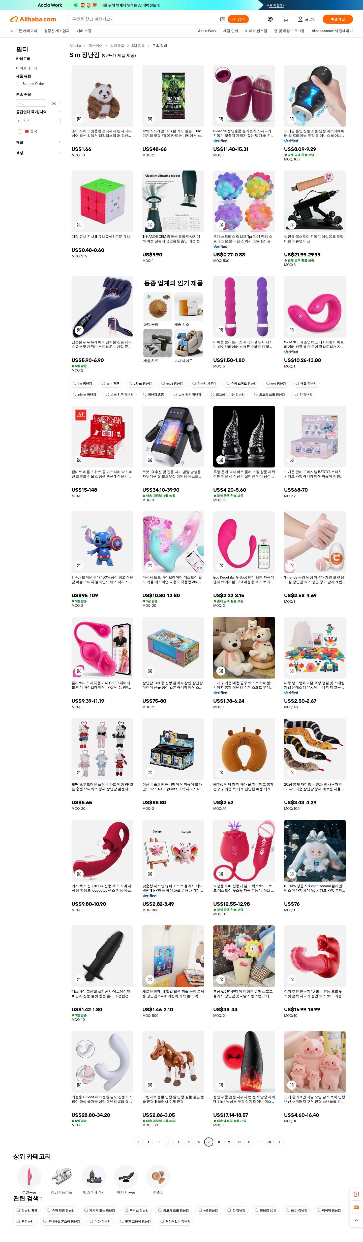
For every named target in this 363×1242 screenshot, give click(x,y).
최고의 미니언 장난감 (228, 395)
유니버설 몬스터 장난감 (61, 1222)
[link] (356, 1194)
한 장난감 (303, 395)
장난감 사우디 (204, 384)
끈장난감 (25, 1222)
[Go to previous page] (138, 1142)
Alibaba (75, 46)
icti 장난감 (208, 1211)
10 (239, 1142)
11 (249, 1142)
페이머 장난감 (329, 1211)
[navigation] (38, 594)
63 (269, 1142)
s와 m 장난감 (140, 384)
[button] (223, 19)
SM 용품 (138, 46)
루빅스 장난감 (136, 1211)
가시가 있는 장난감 (99, 1211)
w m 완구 (110, 384)
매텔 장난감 (305, 384)
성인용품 (117, 46)
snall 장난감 (172, 384)
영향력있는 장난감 (175, 1222)
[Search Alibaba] (144, 19)
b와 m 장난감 (84, 395)
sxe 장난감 (276, 384)
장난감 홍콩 (153, 395)
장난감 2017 (265, 1211)
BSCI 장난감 (296, 1211)
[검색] (238, 19)
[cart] (286, 20)
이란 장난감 (99, 1222)
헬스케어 (95, 46)
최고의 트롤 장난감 (269, 395)
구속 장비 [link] (159, 46)
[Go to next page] (279, 1142)
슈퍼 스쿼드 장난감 (241, 384)
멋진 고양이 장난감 (135, 1222)
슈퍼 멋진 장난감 (187, 395)
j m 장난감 (82, 384)
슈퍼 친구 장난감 (119, 395)
